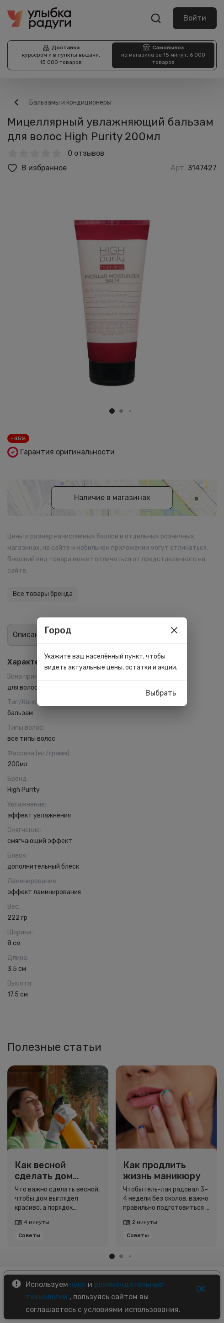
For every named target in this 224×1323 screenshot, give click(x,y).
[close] (174, 630)
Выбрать (161, 693)
